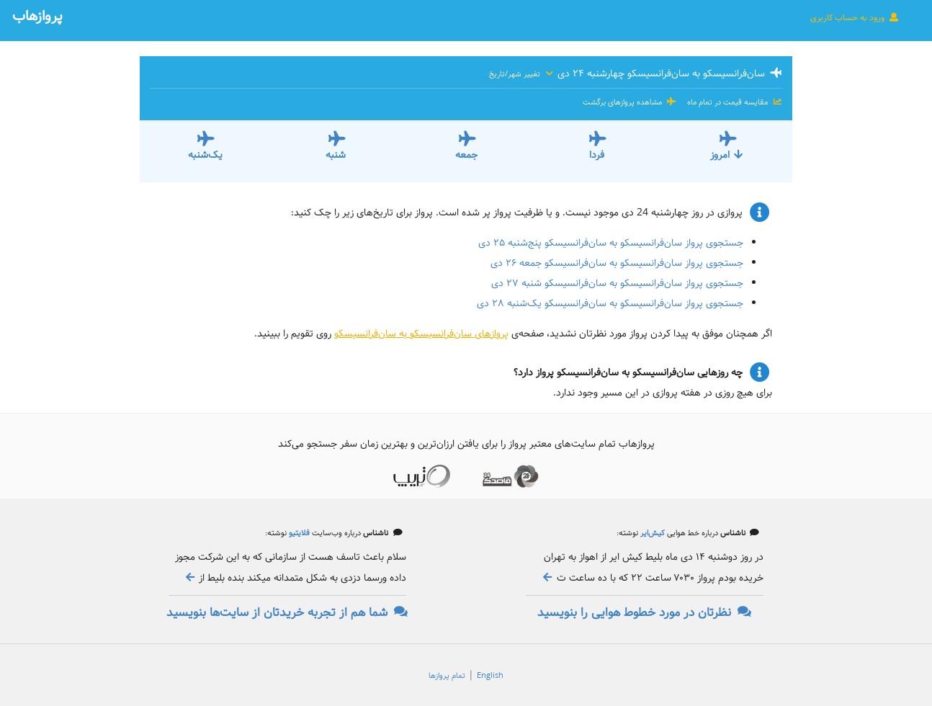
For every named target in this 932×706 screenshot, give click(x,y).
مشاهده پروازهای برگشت (629, 102)
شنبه (336, 155)
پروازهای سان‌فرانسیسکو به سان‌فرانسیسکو (421, 333)
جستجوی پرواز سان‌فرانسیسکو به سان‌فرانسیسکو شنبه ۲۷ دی (617, 283)
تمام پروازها (447, 675)
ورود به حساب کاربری (855, 17)
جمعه (466, 155)
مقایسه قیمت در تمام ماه (733, 102)
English (490, 675)
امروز (727, 155)
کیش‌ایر (651, 533)
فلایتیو (298, 533)
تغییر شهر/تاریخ (522, 74)
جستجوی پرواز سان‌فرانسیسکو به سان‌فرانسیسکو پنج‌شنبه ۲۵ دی (610, 243)
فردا (596, 155)
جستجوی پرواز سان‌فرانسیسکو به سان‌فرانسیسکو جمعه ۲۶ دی (616, 263)
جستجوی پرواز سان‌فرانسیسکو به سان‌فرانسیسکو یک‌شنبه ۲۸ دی (610, 303)
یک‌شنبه (205, 155)
